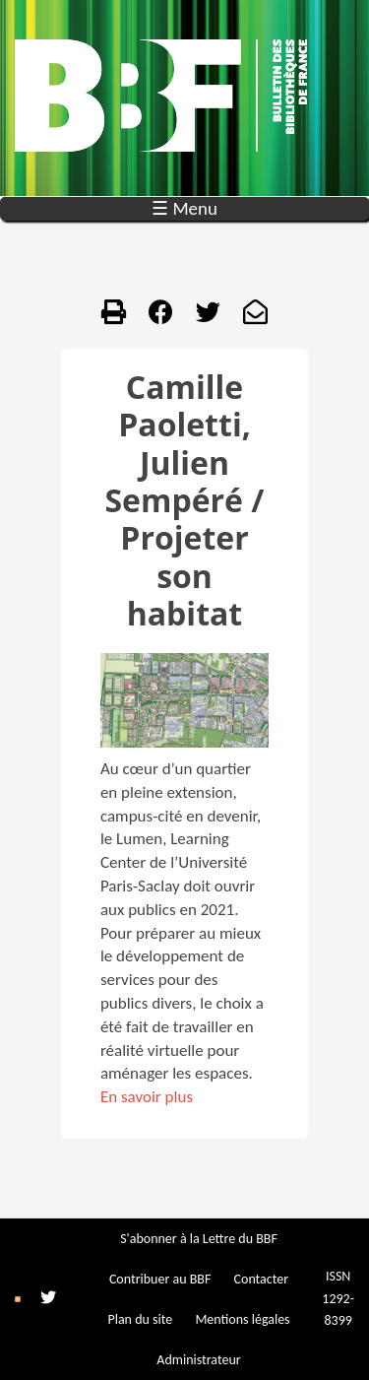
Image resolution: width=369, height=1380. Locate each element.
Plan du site (139, 1319)
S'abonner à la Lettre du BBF (198, 1238)
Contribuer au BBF (160, 1279)
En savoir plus (146, 1096)
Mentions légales (242, 1319)
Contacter (261, 1279)
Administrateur (198, 1359)
